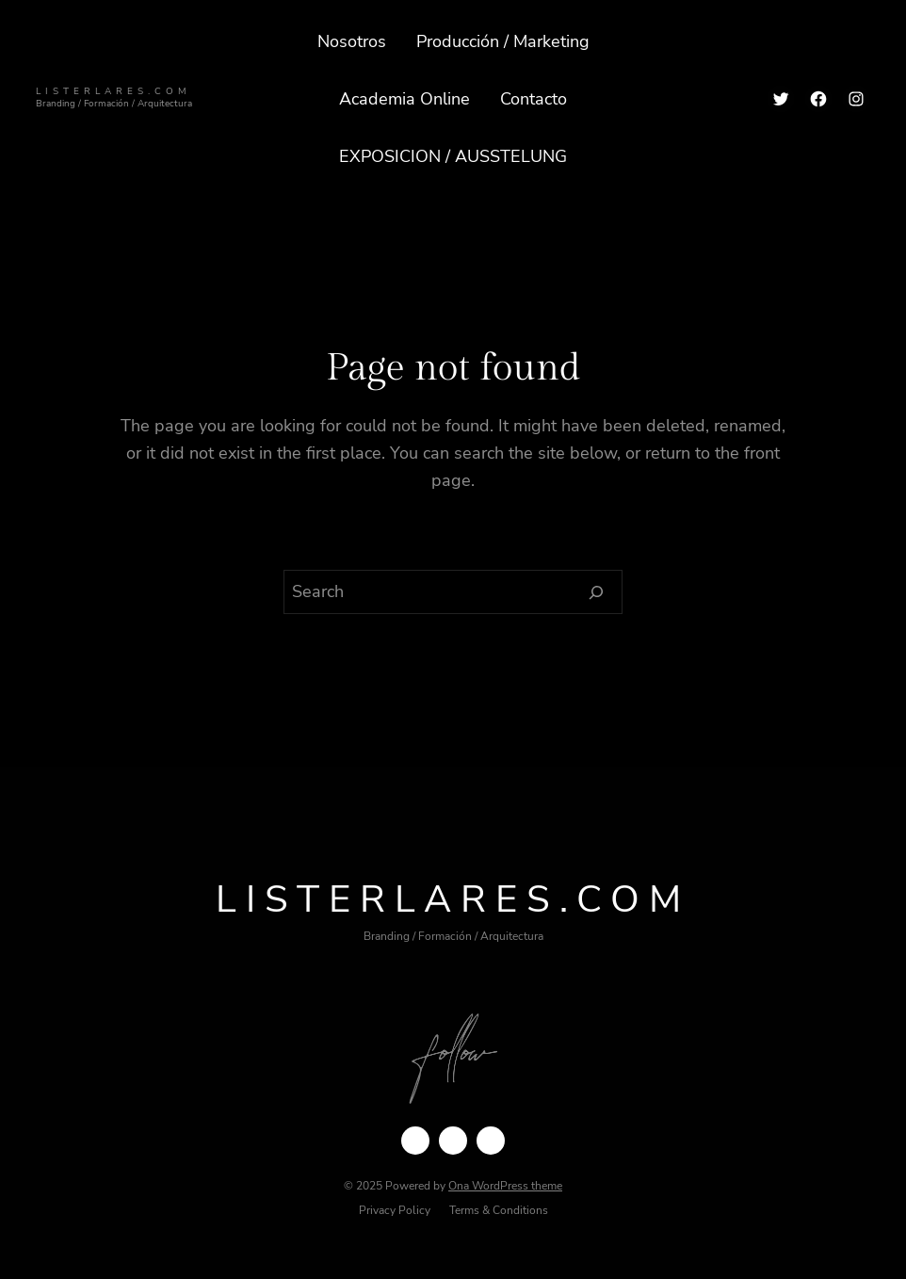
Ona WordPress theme (505, 1185)
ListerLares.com (113, 91)
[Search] (596, 592)
